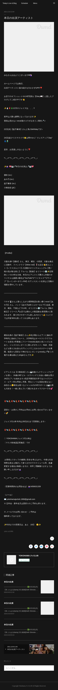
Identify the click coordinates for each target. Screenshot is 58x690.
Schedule (24, 3)
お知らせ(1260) (8, 531)
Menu (35, 3)
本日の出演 (8, 582)
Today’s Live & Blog (10, 3)
